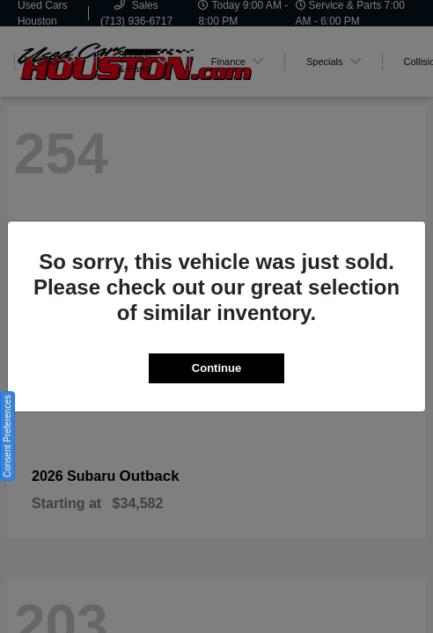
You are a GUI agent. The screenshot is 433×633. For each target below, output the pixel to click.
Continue (216, 368)
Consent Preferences (7, 436)
